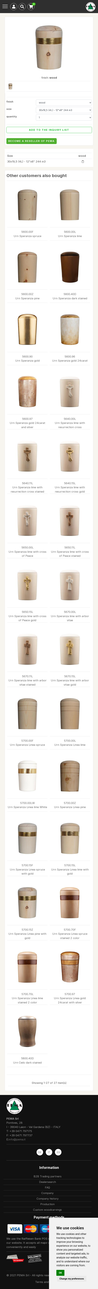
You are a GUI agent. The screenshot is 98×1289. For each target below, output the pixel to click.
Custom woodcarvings (47, 1209)
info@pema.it (17, 1139)
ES (58, 1152)
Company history (48, 1198)
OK (60, 1273)
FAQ (47, 1187)
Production (47, 1204)
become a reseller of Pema (31, 141)
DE (39, 1152)
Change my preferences (71, 1278)
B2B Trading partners (47, 1176)
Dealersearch (47, 1182)
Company (47, 1193)
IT (49, 1152)
